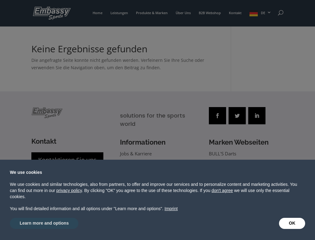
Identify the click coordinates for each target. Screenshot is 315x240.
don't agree (222, 190)
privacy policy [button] (69, 190)
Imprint (171, 208)
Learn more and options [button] (44, 223)
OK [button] (292, 223)
